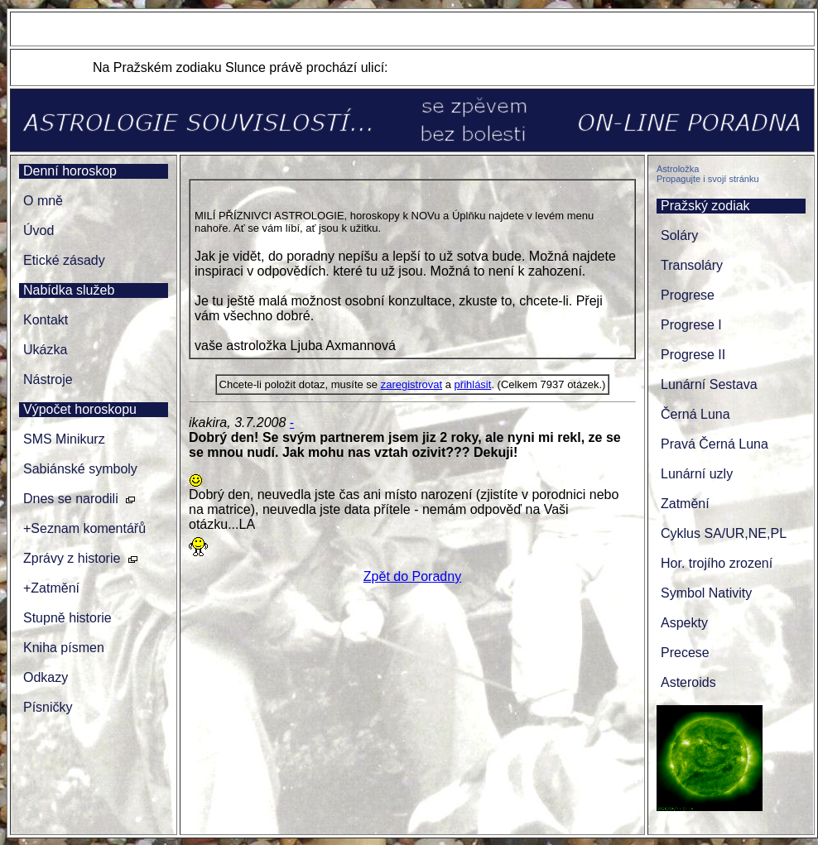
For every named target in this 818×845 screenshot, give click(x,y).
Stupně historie (67, 618)
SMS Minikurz (64, 439)
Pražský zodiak (705, 206)
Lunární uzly (697, 474)
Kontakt (45, 320)
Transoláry (692, 265)
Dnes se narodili (70, 499)
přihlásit (473, 384)
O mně (43, 201)
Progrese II (693, 355)
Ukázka (45, 350)
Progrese (688, 295)
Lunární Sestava (709, 384)
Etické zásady (64, 260)
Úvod (38, 230)
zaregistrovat (411, 384)
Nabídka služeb (68, 290)
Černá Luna (695, 414)
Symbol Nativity (706, 593)
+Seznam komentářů (84, 528)
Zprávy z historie (71, 558)
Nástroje (48, 379)
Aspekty (684, 623)
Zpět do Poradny (412, 576)
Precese (685, 653)
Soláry (679, 235)
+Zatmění (51, 588)
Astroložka (678, 169)
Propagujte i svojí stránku (708, 179)
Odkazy (45, 677)
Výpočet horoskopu (80, 409)
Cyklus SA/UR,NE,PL (724, 533)
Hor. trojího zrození (716, 563)
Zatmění (685, 504)
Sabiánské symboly (80, 469)
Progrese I (691, 325)
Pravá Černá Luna (714, 444)
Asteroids (688, 682)
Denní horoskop (70, 171)
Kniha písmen (63, 648)
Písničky (48, 707)
